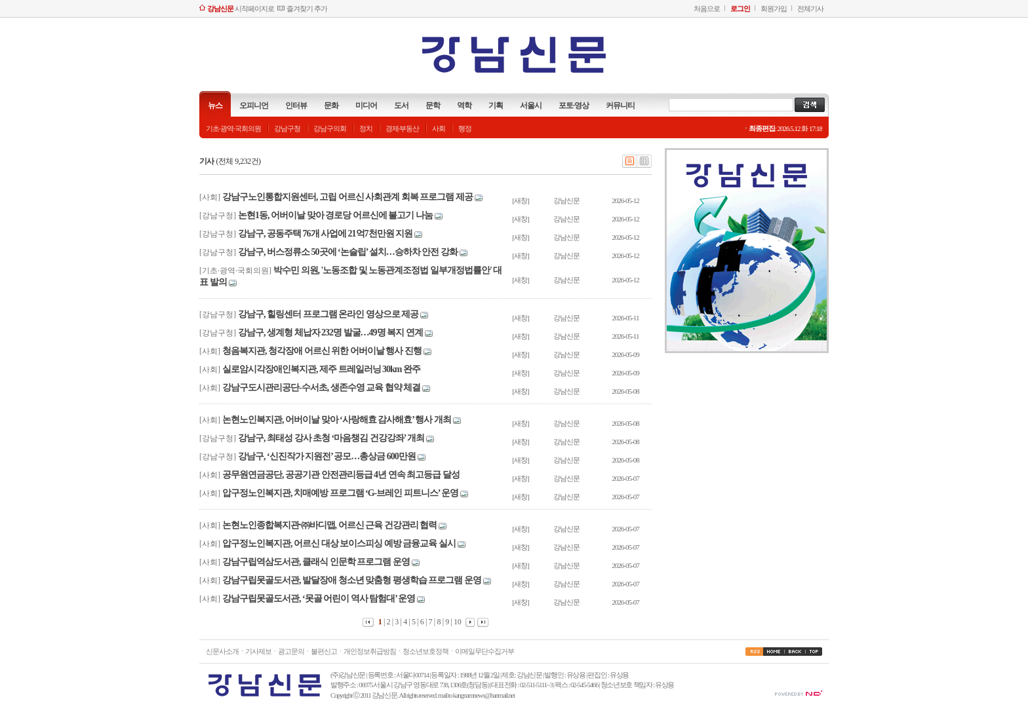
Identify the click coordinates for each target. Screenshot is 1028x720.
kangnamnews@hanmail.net (484, 695)
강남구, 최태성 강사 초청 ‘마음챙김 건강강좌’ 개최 (331, 438)
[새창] (520, 200)
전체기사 (810, 8)
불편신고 (324, 651)
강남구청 (287, 128)
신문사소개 (222, 651)
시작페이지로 (240, 8)
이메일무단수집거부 (484, 651)
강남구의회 (329, 128)
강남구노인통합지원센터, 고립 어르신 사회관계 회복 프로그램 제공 (347, 197)
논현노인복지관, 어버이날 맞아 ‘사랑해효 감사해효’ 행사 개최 (336, 420)
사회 (438, 128)
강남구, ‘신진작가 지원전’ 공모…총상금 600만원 (327, 456)
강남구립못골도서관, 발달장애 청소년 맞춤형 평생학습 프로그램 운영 (351, 580)
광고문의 (291, 651)
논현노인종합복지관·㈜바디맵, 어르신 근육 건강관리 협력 (329, 525)
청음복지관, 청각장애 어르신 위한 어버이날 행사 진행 (322, 351)
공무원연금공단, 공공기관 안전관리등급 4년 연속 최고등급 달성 (341, 475)
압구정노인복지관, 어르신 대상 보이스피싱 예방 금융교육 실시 (339, 543)
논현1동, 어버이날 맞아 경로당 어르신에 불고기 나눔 (335, 215)
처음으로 (707, 8)
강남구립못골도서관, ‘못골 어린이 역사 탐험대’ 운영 (318, 598)
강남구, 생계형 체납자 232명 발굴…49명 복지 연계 (330, 332)
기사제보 (258, 651)
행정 (464, 128)
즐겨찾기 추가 (307, 8)
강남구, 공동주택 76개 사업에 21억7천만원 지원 (325, 233)
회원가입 (774, 8)
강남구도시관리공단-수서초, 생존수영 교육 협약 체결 (321, 387)
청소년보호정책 (425, 651)
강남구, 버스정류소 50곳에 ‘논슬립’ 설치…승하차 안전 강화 (348, 252)
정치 (365, 128)
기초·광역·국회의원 (233, 128)
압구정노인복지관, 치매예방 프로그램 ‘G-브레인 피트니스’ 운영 (340, 493)
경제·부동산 (403, 128)
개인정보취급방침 (370, 651)
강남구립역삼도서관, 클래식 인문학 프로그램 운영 (316, 562)
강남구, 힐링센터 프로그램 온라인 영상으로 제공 (328, 314)
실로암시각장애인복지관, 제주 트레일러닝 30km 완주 (321, 369)
